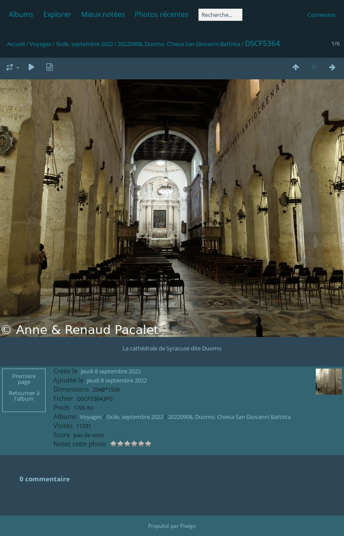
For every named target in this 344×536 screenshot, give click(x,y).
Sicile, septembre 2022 (84, 44)
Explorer (57, 14)
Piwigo (188, 525)
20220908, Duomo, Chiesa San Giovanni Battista (179, 44)
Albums (21, 14)
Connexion (322, 15)
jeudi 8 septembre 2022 (111, 371)
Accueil (16, 44)
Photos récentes (162, 14)
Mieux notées (103, 14)
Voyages (40, 44)
